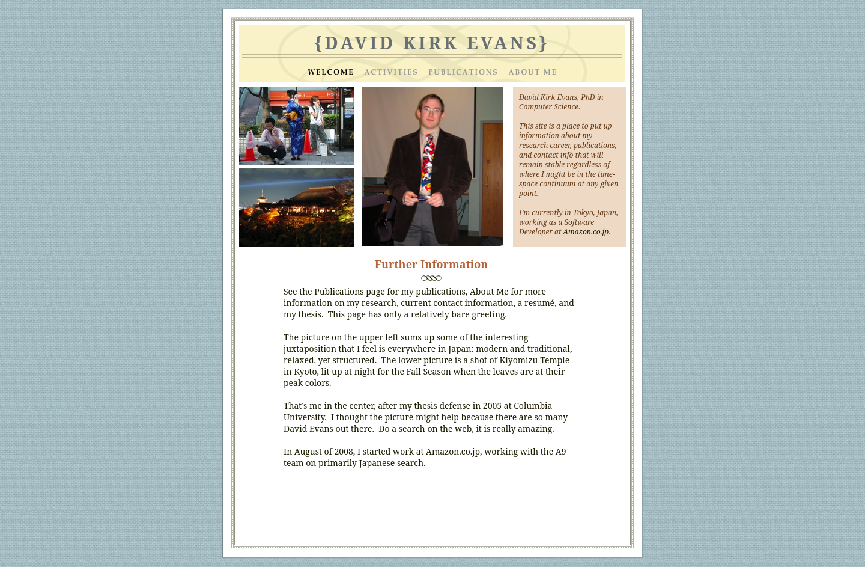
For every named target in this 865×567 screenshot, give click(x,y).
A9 (561, 451)
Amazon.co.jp (453, 451)
